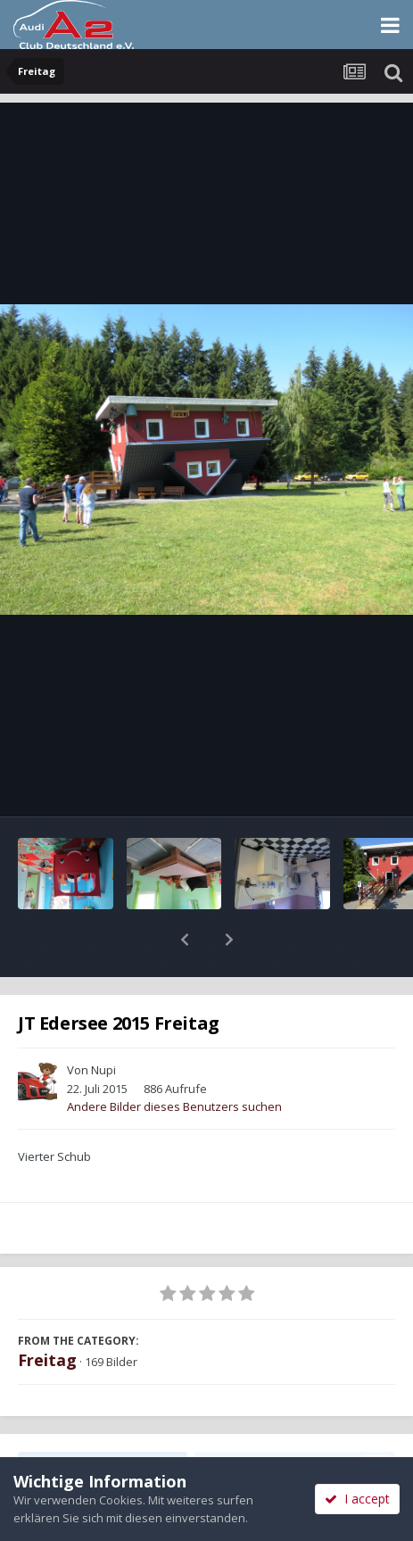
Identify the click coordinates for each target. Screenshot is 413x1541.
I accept (357, 1498)
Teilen (103, 1419)
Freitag (47, 1313)
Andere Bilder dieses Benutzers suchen (174, 1060)
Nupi (103, 1023)
